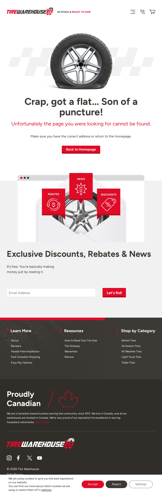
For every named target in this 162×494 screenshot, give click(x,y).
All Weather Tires (132, 351)
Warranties (71, 351)
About (15, 340)
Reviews (16, 346)
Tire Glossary (72, 346)
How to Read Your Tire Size (81, 340)
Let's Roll (114, 292)
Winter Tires (129, 340)
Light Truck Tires (131, 356)
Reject (116, 484)
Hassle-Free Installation (25, 351)
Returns (69, 356)
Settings (140, 484)
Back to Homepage (81, 149)
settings (46, 489)
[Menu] (132, 11)
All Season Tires (131, 346)
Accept (93, 484)
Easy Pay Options (21, 362)
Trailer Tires (128, 362)
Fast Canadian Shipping (25, 356)
